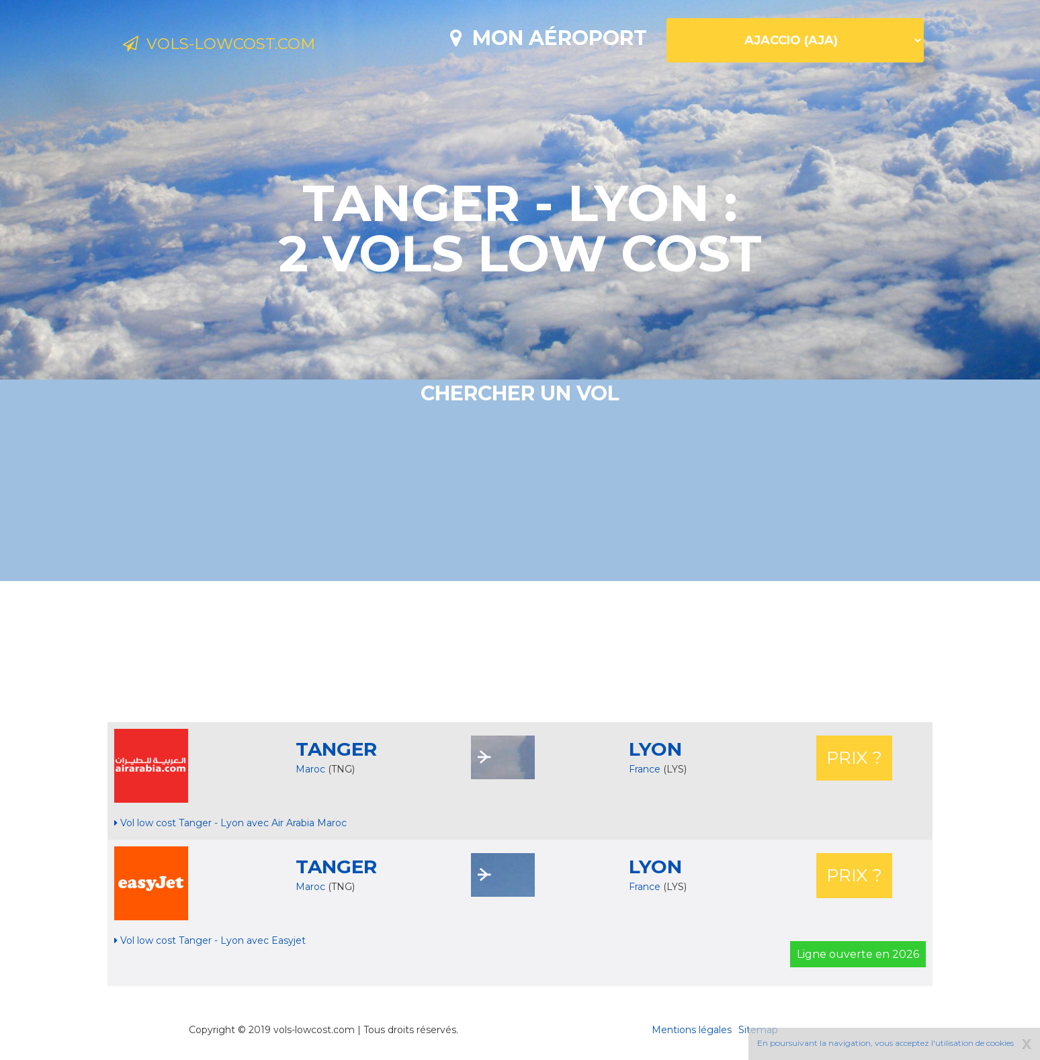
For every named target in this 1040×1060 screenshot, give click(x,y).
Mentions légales (692, 1030)
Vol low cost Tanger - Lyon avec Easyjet (210, 940)
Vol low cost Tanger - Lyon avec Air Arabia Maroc (230, 823)
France (646, 769)
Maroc (310, 769)
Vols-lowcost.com (233, 45)
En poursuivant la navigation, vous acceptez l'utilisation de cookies (885, 1043)
